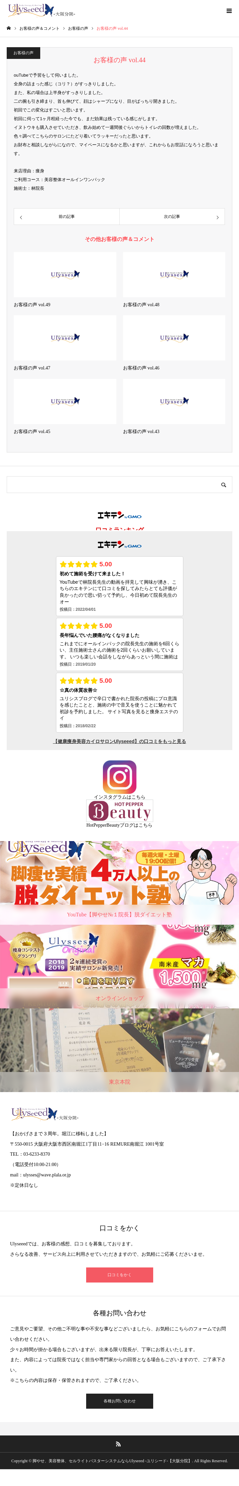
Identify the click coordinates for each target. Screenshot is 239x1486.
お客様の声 (23, 53)
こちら (138, 797)
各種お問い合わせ (120, 1401)
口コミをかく (120, 1274)
